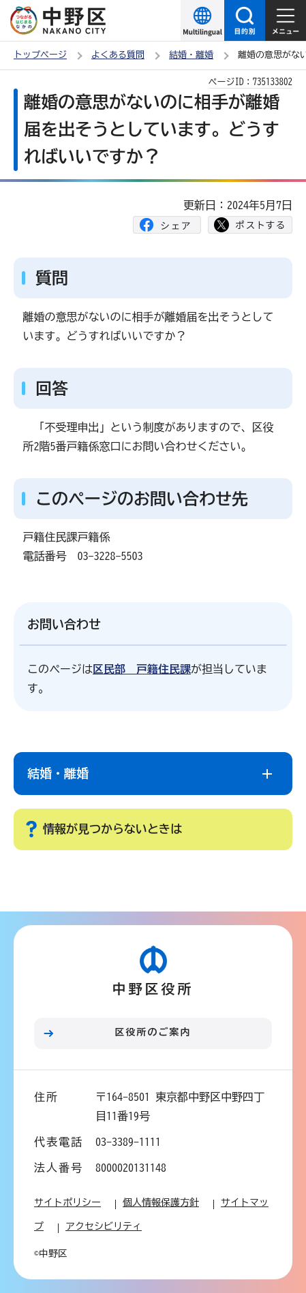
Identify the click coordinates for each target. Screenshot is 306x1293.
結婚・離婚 (191, 54)
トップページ (40, 54)
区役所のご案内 (153, 1032)
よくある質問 (117, 54)
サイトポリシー (67, 1202)
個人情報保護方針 (161, 1202)
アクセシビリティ (103, 1226)
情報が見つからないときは (112, 829)
